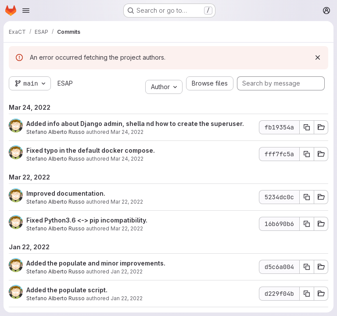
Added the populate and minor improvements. (95, 263)
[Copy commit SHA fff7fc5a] (307, 154)
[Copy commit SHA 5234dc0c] (307, 197)
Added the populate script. (67, 290)
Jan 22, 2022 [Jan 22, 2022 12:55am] (127, 271)
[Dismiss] (317, 57)
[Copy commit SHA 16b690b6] (307, 224)
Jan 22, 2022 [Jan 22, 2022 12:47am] (127, 298)
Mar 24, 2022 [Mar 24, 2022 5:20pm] (127, 132)
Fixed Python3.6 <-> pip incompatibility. (86, 220)
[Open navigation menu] (26, 11)
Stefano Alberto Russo (55, 132)
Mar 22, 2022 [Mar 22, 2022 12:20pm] (127, 201)
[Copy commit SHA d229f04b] (307, 294)
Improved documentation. (65, 193)
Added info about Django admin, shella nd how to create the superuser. (135, 123)
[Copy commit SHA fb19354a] (307, 127)
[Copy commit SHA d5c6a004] (307, 267)
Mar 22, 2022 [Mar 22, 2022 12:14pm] (127, 228)
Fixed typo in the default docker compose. (90, 150)
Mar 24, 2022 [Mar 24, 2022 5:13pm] (127, 158)
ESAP (65, 83)
